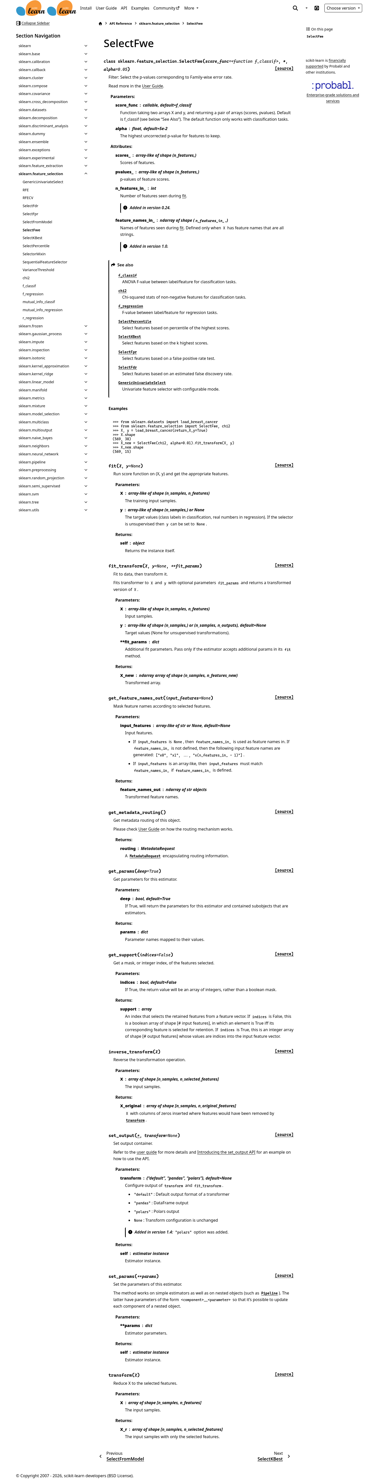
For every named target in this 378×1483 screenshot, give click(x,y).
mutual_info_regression (43, 309)
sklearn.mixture (32, 405)
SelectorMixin (34, 253)
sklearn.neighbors (34, 446)
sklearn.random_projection (41, 478)
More (189, 8)
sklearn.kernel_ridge (36, 373)
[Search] (295, 8)
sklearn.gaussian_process (40, 333)
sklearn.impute (31, 341)
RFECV (28, 197)
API (124, 8)
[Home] (100, 23)
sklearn (25, 45)
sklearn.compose (33, 85)
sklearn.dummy (32, 133)
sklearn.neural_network (39, 454)
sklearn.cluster (31, 77)
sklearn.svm (29, 494)
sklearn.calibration (34, 61)
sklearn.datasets (32, 109)
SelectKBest (32, 237)
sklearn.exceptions (34, 149)
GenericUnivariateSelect (43, 181)
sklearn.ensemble (34, 141)
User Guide (106, 8)
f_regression (33, 294)
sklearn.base (29, 53)
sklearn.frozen (31, 326)
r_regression (33, 317)
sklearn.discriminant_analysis (43, 125)
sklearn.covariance (34, 93)
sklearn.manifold (33, 390)
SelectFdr (30, 205)
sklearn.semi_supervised (39, 486)
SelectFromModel (37, 221)
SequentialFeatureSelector (45, 262)
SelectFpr (30, 213)
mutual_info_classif (39, 301)
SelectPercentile (36, 245)
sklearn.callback (32, 69)
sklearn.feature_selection (41, 173)
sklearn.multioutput (35, 430)
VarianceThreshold (38, 269)
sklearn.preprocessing (37, 469)
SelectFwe (31, 230)
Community (164, 8)
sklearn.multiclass (34, 422)
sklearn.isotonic (32, 358)
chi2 (26, 277)
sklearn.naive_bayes (36, 437)
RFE (26, 189)
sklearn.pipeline (32, 462)
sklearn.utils (29, 510)
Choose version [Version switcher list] (342, 8)
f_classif (29, 285)
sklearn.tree (29, 502)
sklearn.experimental (37, 157)
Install (86, 8)
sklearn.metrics (32, 398)
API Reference (120, 23)
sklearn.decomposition (38, 117)
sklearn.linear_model (36, 382)
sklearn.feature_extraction (41, 165)
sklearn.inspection (34, 350)
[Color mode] (306, 8)
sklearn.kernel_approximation (44, 366)
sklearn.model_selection (39, 414)
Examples (140, 8)
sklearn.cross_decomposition (43, 101)
